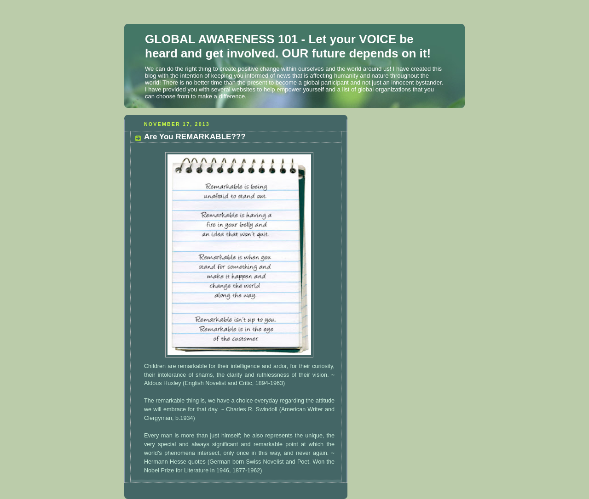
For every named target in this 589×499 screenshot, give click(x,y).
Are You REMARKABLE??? (195, 136)
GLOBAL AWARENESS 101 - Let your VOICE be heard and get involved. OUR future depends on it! (288, 46)
